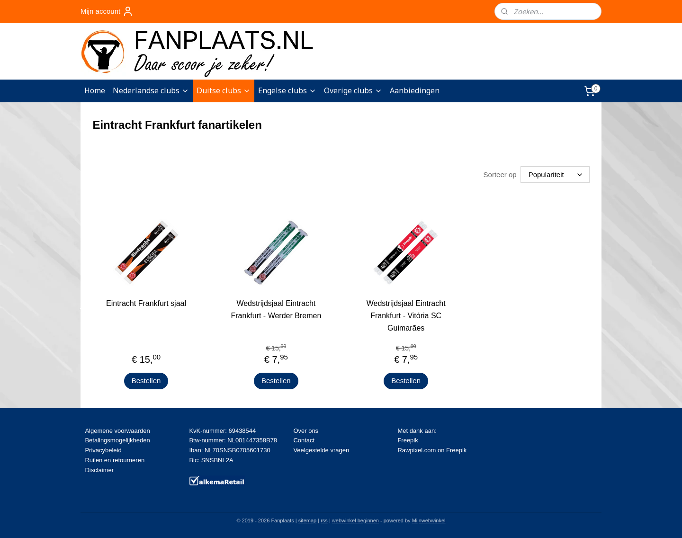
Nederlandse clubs (151, 90)
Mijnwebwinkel (429, 520)
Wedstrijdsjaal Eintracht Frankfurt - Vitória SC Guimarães (406, 315)
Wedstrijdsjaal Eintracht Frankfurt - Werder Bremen (276, 309)
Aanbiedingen (415, 90)
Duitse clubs (224, 90)
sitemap (307, 520)
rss (324, 520)
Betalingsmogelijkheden (117, 440)
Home (94, 90)
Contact (303, 440)
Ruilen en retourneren (114, 460)
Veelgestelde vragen (321, 450)
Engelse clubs (287, 90)
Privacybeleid (103, 450)
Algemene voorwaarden (117, 430)
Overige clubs (353, 90)
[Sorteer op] (555, 174)
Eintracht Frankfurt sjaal (146, 303)
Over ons (305, 430)
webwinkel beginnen (355, 520)
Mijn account (107, 11)
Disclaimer (99, 470)
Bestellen (146, 381)
